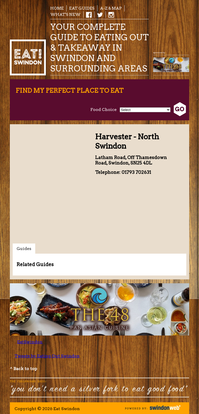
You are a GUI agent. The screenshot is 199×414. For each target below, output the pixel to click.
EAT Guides (82, 8)
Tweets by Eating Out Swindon (47, 355)
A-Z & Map (111, 8)
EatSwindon (29, 341)
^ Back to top (23, 368)
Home (57, 8)
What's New (65, 14)
